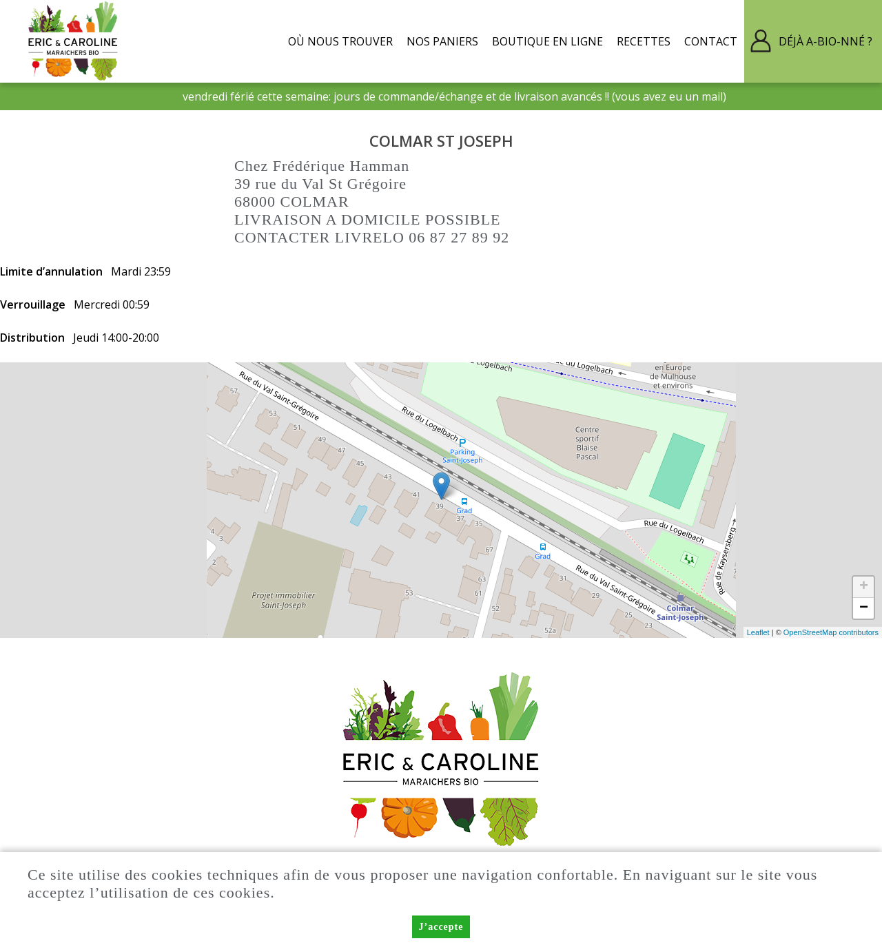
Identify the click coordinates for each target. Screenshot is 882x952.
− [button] (863, 608)
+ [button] (863, 587)
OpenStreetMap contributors (831, 632)
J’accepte (441, 927)
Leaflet (758, 632)
